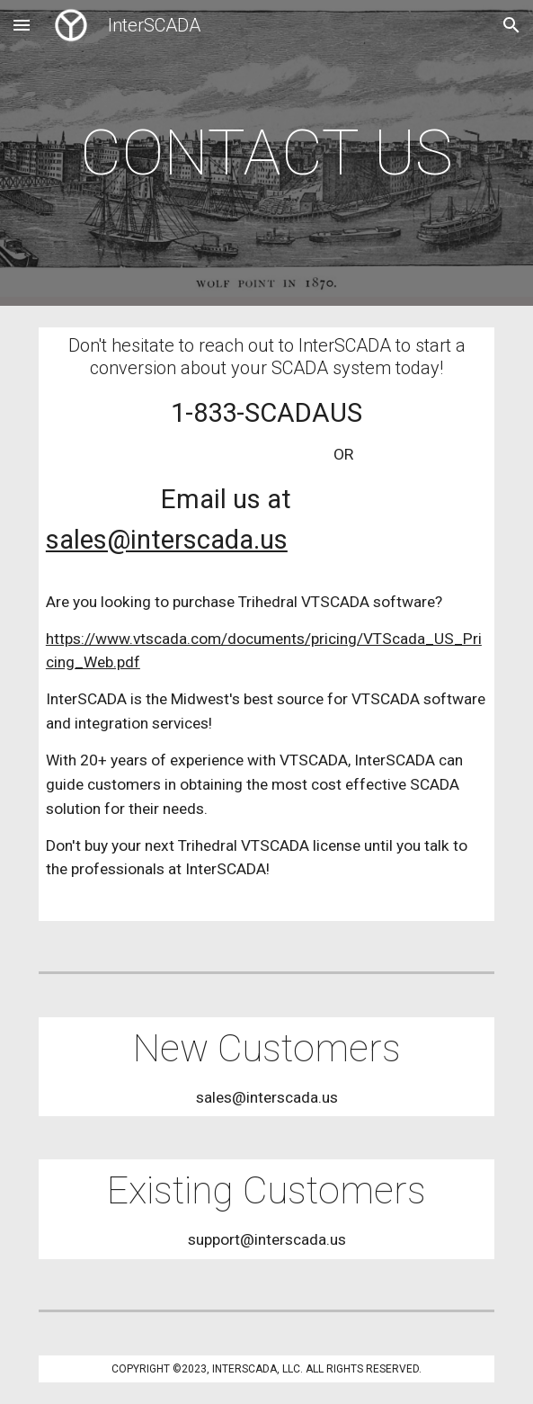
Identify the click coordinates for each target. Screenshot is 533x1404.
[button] (21, 24)
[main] (266, 153)
